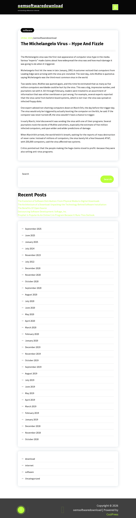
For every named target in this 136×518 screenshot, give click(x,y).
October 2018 (32, 439)
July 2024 (29, 248)
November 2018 (33, 432)
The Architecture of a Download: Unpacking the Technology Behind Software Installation (62, 204)
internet (29, 465)
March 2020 (30, 327)
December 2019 (32, 347)
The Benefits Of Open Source (32, 208)
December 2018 (32, 426)
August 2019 (31, 373)
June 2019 (30, 386)
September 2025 (33, 228)
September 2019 (33, 366)
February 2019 (32, 412)
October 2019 (32, 360)
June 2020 (30, 307)
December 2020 (32, 268)
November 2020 (33, 274)
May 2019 (29, 393)
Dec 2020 (26, 37)
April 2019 (30, 399)
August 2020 (31, 294)
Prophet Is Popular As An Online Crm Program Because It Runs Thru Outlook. (56, 215)
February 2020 (32, 334)
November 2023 (33, 255)
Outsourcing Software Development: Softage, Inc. (42, 211)
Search (25, 173)
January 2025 (31, 241)
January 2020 (31, 340)
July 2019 (29, 380)
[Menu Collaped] (115, 7)
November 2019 (33, 353)
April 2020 (30, 320)
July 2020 (29, 301)
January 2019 (31, 419)
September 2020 (33, 287)
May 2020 (29, 314)
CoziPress (112, 514)
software (27, 30)
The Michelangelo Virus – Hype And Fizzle (62, 43)
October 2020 (32, 281)
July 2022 (29, 261)
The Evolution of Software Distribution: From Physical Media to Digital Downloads (58, 201)
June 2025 (30, 235)
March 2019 (30, 406)
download (30, 458)
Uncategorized (32, 478)
